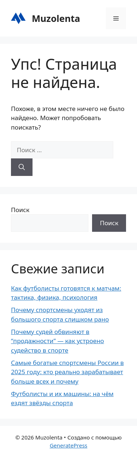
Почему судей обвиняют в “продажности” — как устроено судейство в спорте (57, 340)
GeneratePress (68, 445)
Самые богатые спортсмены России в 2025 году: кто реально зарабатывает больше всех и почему (67, 371)
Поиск (20, 210)
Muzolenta (56, 18)
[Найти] (22, 167)
